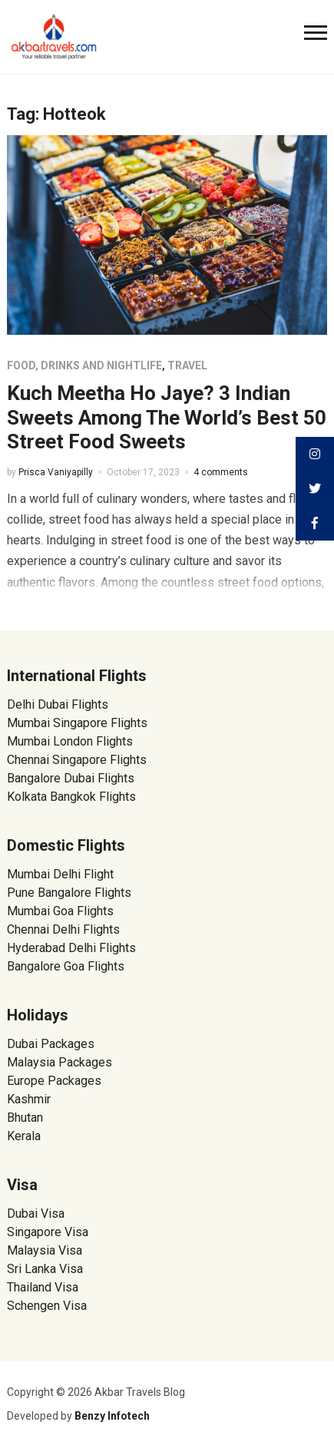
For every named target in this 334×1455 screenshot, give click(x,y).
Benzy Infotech (112, 1416)
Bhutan (25, 1117)
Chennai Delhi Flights (63, 929)
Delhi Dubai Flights (57, 704)
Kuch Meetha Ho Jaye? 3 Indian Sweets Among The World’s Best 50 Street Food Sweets (166, 417)
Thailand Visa (42, 1287)
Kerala (24, 1136)
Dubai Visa (35, 1213)
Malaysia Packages (59, 1062)
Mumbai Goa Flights (60, 911)
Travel (187, 365)
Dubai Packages (50, 1044)
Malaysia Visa (44, 1250)
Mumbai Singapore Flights (77, 723)
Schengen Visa (47, 1305)
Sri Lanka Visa (46, 1269)
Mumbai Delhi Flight (60, 874)
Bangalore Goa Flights (65, 966)
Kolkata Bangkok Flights (71, 796)
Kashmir (29, 1099)
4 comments (220, 472)
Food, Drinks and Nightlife (84, 365)
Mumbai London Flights (70, 741)
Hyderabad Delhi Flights (71, 948)
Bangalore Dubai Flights (70, 778)
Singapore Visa (47, 1232)
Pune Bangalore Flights (69, 892)
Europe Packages (54, 1080)
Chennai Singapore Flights (77, 759)
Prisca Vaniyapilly (55, 472)
